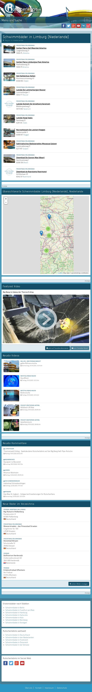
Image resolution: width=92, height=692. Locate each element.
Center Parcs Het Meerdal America (31, 48)
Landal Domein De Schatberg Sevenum (33, 104)
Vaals (25, 123)
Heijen (26, 81)
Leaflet (60, 273)
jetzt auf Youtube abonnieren (57, 348)
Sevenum (27, 109)
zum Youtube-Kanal (80, 348)
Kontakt (38, 688)
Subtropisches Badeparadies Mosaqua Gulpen (36, 143)
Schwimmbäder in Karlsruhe (16, 615)
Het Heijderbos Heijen (25, 76)
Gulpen (25, 149)
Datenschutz (62, 688)
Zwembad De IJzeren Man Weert (30, 157)
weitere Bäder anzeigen (79, 584)
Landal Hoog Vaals (24, 118)
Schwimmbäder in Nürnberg (16, 620)
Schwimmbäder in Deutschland (17, 635)
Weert (25, 162)
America (26, 53)
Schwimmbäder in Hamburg (16, 613)
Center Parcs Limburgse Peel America (32, 62)
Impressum (49, 688)
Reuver (25, 95)
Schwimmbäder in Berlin (14, 608)
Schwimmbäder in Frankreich (16, 640)
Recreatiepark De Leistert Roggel (30, 129)
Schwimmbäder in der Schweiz (17, 645)
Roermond (27, 177)
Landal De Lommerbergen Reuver (31, 90)
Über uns (28, 688)
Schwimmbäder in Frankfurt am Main (19, 610)
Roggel (26, 135)
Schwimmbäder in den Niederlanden (19, 637)
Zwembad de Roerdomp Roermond (31, 171)
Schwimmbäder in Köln (14, 617)
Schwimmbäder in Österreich (16, 642)
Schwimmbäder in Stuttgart (16, 623)
